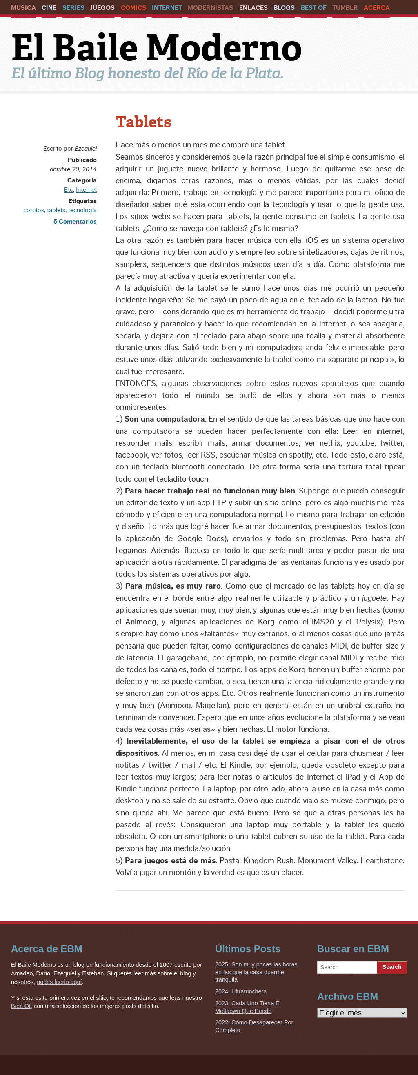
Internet (167, 7)
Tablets (143, 122)
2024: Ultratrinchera (241, 991)
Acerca (377, 7)
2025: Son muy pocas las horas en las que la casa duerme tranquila (256, 972)
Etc (68, 190)
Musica (23, 7)
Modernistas (210, 7)
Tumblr (345, 7)
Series (73, 7)
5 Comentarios (75, 221)
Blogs (284, 7)
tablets (56, 210)
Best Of (314, 7)
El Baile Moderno (156, 47)
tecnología (82, 210)
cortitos (33, 210)
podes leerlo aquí (59, 982)
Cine (49, 7)
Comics (133, 7)
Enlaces (253, 7)
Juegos (102, 7)
